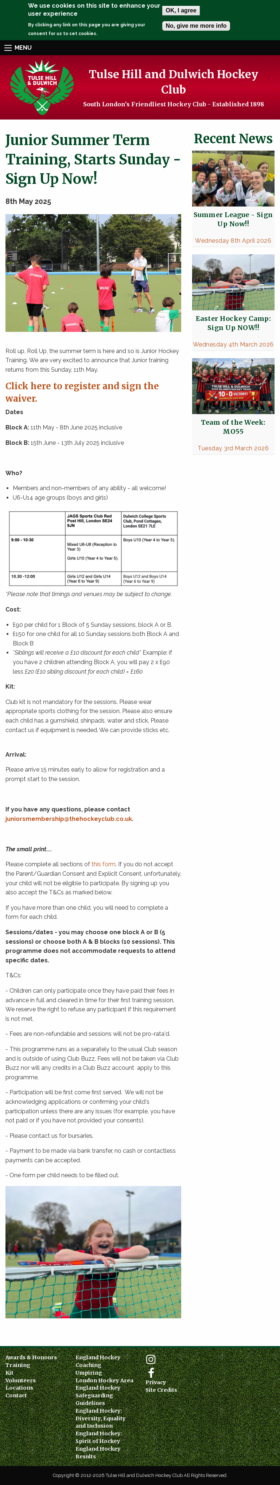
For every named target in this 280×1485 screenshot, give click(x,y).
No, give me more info (196, 26)
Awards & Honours (31, 1357)
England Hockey (98, 1357)
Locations (19, 1387)
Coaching (88, 1365)
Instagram (150, 1359)
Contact (16, 1395)
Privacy (155, 1382)
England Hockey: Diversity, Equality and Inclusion (100, 1418)
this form (104, 864)
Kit (9, 1373)
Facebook (150, 1373)
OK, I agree (181, 10)
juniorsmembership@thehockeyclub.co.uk (68, 818)
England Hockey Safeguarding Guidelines (98, 1395)
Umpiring (88, 1373)
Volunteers (20, 1380)
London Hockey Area (104, 1380)
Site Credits (161, 1390)
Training (17, 1365)
